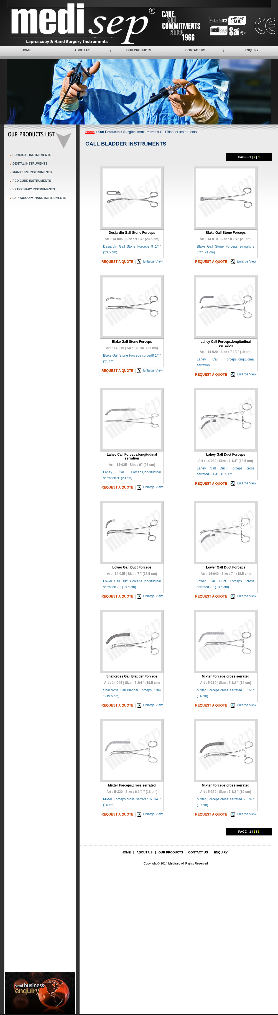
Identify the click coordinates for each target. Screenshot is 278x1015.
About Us (82, 50)
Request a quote (117, 262)
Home (26, 50)
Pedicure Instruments (31, 180)
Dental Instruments (29, 163)
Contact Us (195, 50)
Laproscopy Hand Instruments (39, 197)
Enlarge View (153, 261)
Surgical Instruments (31, 155)
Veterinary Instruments (33, 189)
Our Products (138, 50)
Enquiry (252, 50)
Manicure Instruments (32, 172)
